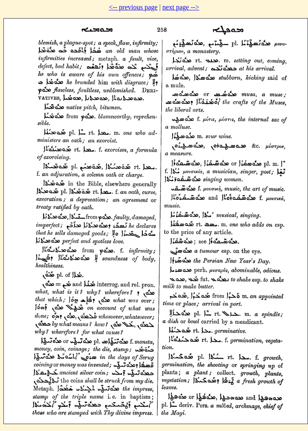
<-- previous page (133, 7)
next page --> (180, 7)
